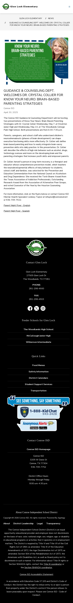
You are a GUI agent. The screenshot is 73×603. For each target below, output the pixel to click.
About (6, 523)
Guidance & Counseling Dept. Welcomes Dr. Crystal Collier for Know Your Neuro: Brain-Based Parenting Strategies (39, 23)
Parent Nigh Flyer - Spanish (17, 210)
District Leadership (23, 523)
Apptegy (61, 518)
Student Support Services (38, 384)
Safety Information (39, 371)
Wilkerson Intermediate (38, 342)
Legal (40, 523)
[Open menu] (69, 6)
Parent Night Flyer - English (17, 205)
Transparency (53, 523)
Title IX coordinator (53, 564)
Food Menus (38, 365)
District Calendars (38, 378)
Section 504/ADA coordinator (38, 567)
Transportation (39, 390)
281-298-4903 (36, 299)
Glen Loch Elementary (30, 18)
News (51, 18)
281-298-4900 (36, 288)
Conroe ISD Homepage (38, 449)
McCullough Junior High (39, 335)
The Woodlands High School (39, 329)
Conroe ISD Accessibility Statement (36, 574)
